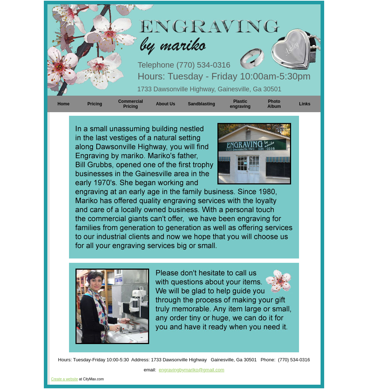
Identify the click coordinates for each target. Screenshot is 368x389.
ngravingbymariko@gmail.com (192, 369)
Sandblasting (201, 103)
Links (304, 103)
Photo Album (274, 104)
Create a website (64, 379)
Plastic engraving (240, 104)
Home (63, 103)
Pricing (94, 103)
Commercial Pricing (130, 104)
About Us (165, 103)
